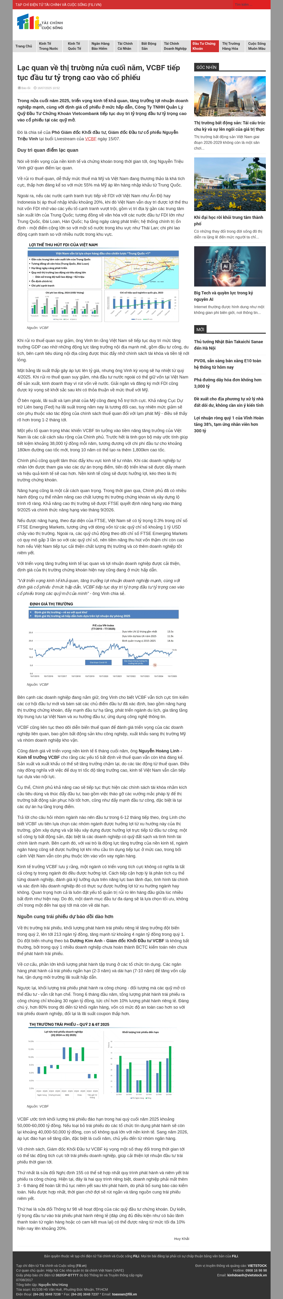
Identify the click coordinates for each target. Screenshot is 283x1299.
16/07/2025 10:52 (47, 87)
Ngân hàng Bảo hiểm (101, 46)
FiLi (136, 1256)
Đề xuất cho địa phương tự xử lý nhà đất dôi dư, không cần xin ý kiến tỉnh (229, 402)
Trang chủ (24, 46)
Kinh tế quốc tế (74, 46)
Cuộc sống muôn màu (257, 46)
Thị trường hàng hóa (231, 46)
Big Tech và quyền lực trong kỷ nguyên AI (223, 296)
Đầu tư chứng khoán (204, 46)
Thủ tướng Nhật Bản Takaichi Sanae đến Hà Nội (228, 345)
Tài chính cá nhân (125, 46)
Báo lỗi (24, 87)
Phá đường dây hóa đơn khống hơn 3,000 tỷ (228, 383)
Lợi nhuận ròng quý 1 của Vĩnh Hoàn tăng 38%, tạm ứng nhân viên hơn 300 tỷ (229, 424)
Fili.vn (81, 1266)
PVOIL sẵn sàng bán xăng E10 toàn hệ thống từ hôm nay (227, 364)
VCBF (90, 138)
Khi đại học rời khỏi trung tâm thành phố (228, 220)
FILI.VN (94, 5)
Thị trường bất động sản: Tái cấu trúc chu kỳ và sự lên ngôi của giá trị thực (230, 126)
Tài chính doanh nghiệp (175, 46)
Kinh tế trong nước (48, 46)
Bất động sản (149, 46)
